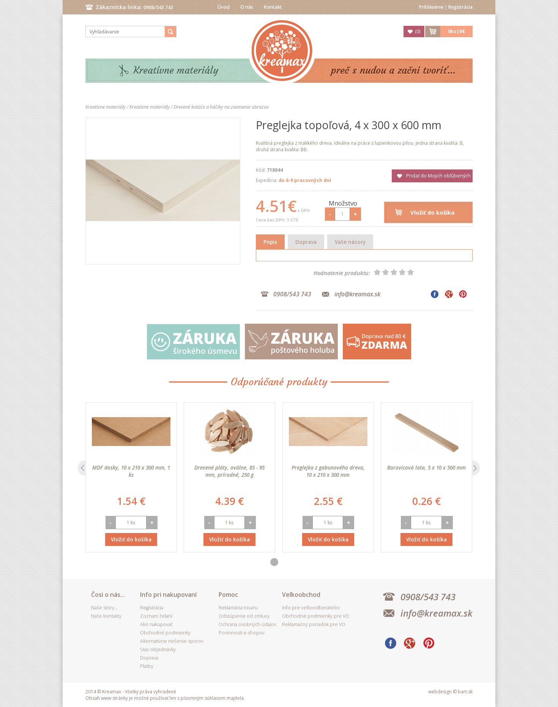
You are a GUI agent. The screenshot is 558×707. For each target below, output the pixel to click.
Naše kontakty (106, 616)
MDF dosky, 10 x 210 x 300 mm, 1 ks (131, 471)
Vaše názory (350, 241)
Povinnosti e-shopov (242, 632)
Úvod (224, 7)
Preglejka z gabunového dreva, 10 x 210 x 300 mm (328, 471)
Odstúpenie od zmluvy (244, 616)
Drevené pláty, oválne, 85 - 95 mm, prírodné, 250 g (229, 471)
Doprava (306, 241)
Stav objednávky (158, 649)
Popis (270, 241)
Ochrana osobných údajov (247, 624)
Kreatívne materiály (176, 70)
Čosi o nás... (108, 594)
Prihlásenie (431, 7)
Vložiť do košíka (432, 212)
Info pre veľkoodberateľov (311, 607)
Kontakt (273, 7)
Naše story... (104, 607)
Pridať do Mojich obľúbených (438, 175)
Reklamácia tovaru (238, 607)
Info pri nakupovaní (168, 594)
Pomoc (228, 594)
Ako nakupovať (156, 624)
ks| (456, 31)
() (417, 31)
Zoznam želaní (156, 616)
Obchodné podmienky (165, 632)
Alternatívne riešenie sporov (171, 641)
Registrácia (460, 7)
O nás (246, 7)
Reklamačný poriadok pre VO (313, 624)
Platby (146, 666)
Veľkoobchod (301, 594)
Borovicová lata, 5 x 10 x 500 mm (426, 467)
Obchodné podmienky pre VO (315, 616)
